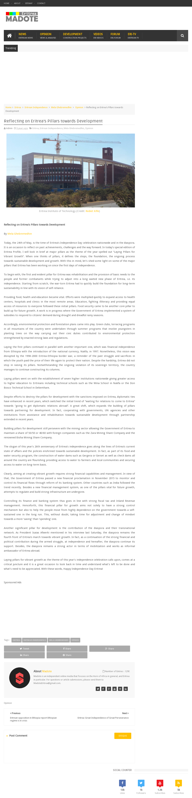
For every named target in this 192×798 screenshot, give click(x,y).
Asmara (138, 278)
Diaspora (40, 775)
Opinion (48, 35)
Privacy (173, 792)
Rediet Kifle (87, 205)
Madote (30, 792)
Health (174, 289)
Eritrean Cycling (141, 283)
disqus (113, 732)
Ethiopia (164, 289)
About (17, 3)
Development (74, 35)
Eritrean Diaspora (161, 283)
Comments (160, 254)
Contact (41, 3)
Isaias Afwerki (141, 295)
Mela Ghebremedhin (61, 107)
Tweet (15, 651)
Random (179, 254)
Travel (55, 775)
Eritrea (18, 107)
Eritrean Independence (36, 107)
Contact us (179, 775)
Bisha (147, 278)
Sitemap (28, 3)
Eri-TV (133, 35)
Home (6, 3)
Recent (142, 254)
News (26, 35)
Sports (163, 295)
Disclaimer (183, 792)
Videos (98, 35)
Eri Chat (115, 775)
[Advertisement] (96, 79)
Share (40, 651)
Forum (116, 35)
